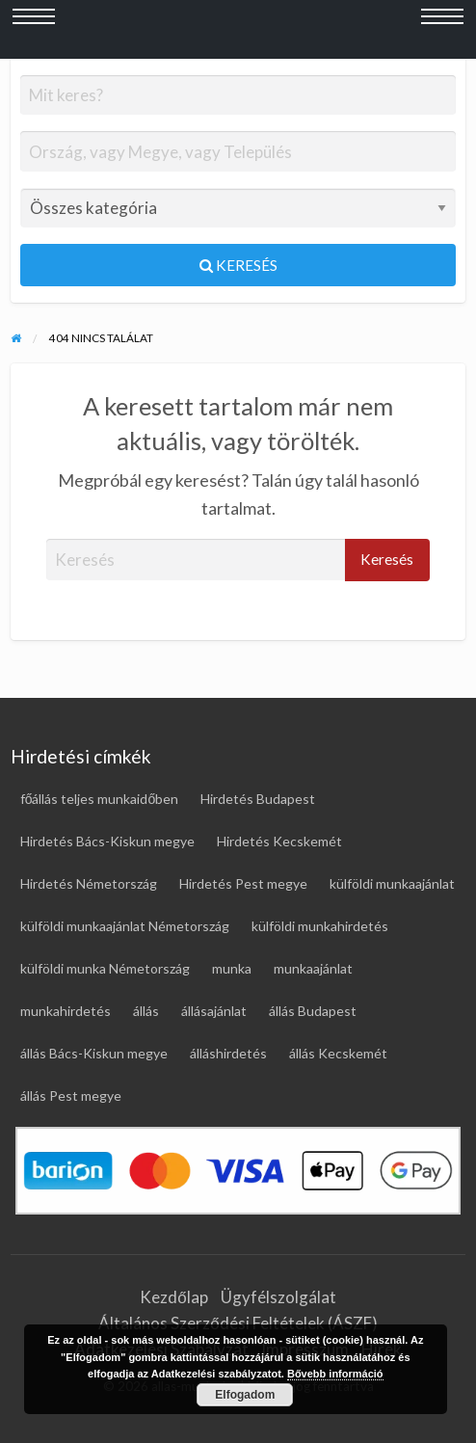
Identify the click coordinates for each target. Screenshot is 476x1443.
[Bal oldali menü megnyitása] (34, 30)
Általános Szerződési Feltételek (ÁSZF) (237, 1323)
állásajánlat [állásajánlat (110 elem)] (214, 1010)
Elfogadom (245, 1395)
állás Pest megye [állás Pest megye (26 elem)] (70, 1095)
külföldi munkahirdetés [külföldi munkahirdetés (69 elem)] (319, 926)
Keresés (238, 265)
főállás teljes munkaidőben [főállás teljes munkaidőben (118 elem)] (99, 798)
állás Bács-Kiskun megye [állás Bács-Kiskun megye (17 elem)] (94, 1053)
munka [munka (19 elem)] (231, 968)
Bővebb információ (335, 1373)
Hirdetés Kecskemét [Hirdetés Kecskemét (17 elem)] (279, 841)
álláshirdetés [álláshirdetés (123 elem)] (228, 1053)
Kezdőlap (173, 1297)
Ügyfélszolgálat (278, 1297)
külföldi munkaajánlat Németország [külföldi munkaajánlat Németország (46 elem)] (124, 926)
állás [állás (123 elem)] (146, 1010)
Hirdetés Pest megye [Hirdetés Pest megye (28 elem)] (243, 883)
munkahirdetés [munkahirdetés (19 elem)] (65, 1010)
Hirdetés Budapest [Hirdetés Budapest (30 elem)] (257, 798)
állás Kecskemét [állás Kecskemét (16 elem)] (338, 1053)
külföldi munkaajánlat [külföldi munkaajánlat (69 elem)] (392, 883)
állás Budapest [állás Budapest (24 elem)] (313, 1010)
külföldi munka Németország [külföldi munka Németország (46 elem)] (105, 968)
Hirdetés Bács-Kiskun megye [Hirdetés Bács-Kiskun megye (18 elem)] (107, 841)
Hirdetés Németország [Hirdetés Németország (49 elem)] (88, 883)
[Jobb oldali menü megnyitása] (442, 30)
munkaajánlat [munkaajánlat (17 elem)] (313, 968)
